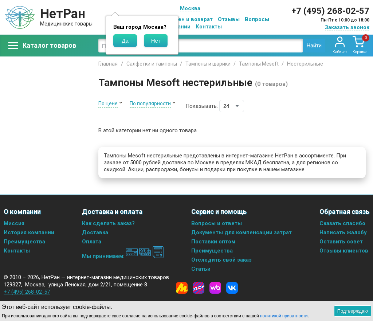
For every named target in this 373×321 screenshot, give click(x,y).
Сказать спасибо (342, 223)
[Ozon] (198, 288)
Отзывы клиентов (343, 250)
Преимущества (24, 241)
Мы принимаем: (123, 256)
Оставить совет (341, 241)
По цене (108, 103)
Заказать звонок (347, 27)
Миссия (14, 223)
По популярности (150, 103)
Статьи (201, 269)
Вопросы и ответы (216, 223)
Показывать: (201, 106)
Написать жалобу (343, 232)
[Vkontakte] (232, 288)
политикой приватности (283, 315)
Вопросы (257, 19)
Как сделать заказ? (108, 223)
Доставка (95, 232)
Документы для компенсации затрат (241, 232)
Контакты (209, 26)
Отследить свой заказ (221, 260)
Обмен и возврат (190, 19)
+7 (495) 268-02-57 (330, 11)
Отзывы (229, 19)
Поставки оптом (213, 241)
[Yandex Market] (182, 288)
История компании (29, 232)
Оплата (91, 241)
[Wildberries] (215, 288)
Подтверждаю (352, 311)
